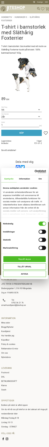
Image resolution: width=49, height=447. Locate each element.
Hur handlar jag (7, 336)
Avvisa (24, 274)
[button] (3, 3)
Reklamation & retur (9, 349)
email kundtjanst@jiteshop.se (13, 305)
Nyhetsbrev (6, 357)
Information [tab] (24, 179)
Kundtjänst (5, 331)
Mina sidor (5, 323)
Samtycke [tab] (8, 179)
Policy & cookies (8, 344)
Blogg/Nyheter (7, 327)
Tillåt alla (24, 259)
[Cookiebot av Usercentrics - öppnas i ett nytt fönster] (35, 171)
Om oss (4, 353)
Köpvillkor (5, 340)
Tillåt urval (24, 266)
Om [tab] (40, 179)
